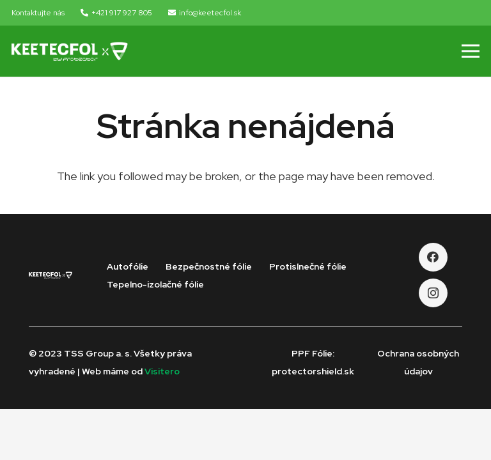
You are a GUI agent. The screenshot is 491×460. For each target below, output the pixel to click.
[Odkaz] (70, 51)
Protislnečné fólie (308, 266)
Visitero (162, 371)
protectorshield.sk (313, 371)
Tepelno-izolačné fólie (155, 284)
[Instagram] (433, 293)
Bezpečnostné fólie (209, 266)
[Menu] (471, 51)
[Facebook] (433, 257)
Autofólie (127, 266)
